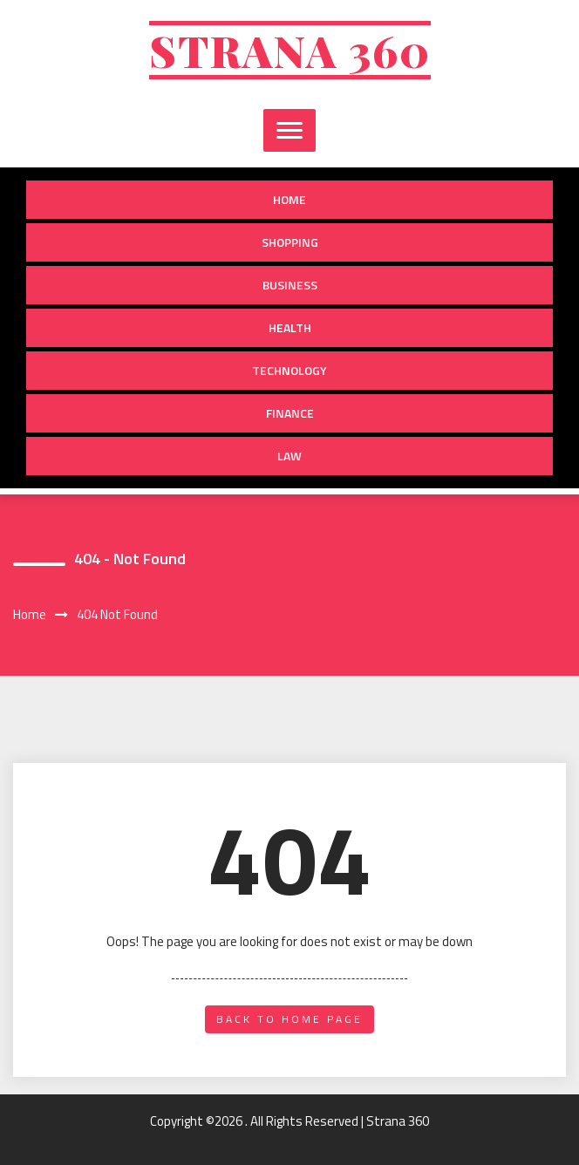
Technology (289, 370)
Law (289, 455)
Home (289, 199)
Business (289, 285)
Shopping (290, 242)
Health (290, 327)
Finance (290, 413)
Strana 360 (290, 50)
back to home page (289, 1019)
